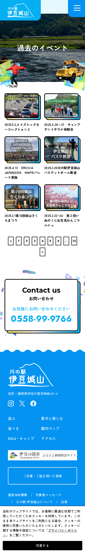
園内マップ (50, 428)
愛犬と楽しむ (52, 418)
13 (74, 241)
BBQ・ (21, 438)
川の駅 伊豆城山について (34, 502)
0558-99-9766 (41, 318)
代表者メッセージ (48, 494)
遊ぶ (11, 418)
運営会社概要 (17, 494)
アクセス (48, 438)
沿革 (64, 502)
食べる (13, 428)
